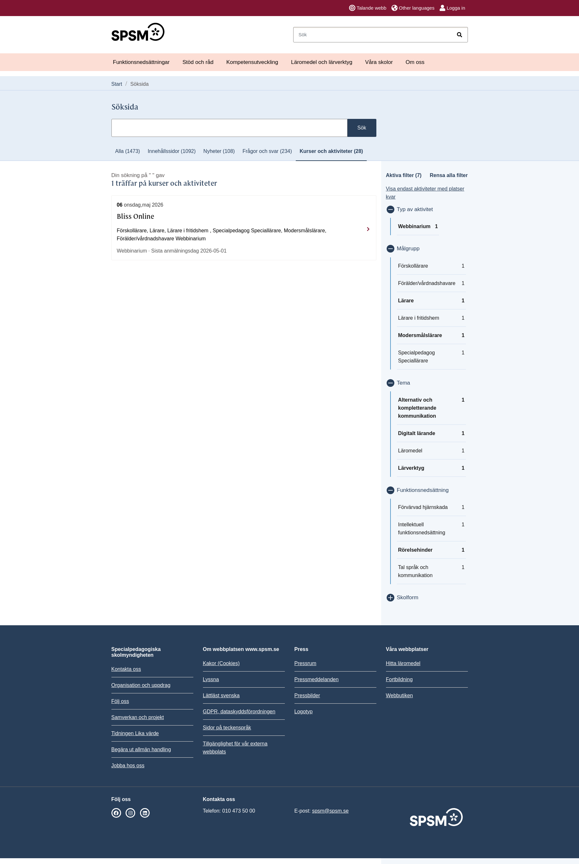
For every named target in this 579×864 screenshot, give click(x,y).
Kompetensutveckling (252, 62)
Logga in (452, 8)
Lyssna (211, 679)
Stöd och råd (197, 62)
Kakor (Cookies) (221, 663)
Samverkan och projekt (137, 717)
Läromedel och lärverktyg (321, 62)
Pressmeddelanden (316, 679)
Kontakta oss (126, 669)
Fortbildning (399, 679)
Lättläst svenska (221, 695)
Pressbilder (307, 695)
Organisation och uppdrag (141, 685)
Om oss (415, 62)
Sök (361, 127)
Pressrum (305, 663)
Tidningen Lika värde (135, 733)
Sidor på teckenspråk (227, 727)
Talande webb (367, 8)
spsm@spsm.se (330, 811)
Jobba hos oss (128, 765)
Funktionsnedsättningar (141, 62)
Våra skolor (379, 62)
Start (116, 84)
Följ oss (120, 701)
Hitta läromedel (403, 663)
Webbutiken (399, 695)
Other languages (412, 8)
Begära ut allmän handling (141, 749)
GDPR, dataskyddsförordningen (239, 711)
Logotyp (303, 711)
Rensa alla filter (449, 175)
